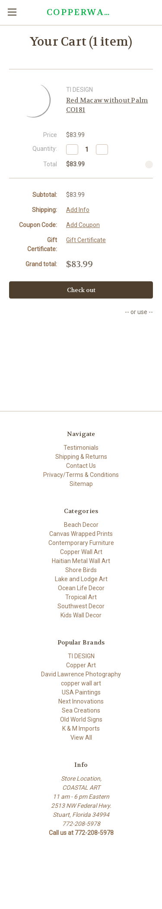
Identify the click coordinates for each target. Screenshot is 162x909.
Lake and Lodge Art (81, 579)
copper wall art (81, 683)
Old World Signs (81, 719)
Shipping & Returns (81, 456)
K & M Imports (81, 728)
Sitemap (81, 483)
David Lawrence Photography (81, 674)
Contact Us (81, 465)
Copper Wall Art (81, 551)
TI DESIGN (81, 656)
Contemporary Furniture (81, 542)
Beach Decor (81, 524)
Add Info (77, 209)
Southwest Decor (81, 606)
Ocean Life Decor (81, 588)
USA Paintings (81, 692)
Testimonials (81, 447)
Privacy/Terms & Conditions (81, 474)
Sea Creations (81, 710)
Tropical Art (81, 597)
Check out (81, 290)
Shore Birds (81, 570)
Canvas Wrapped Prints (81, 533)
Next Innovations (81, 701)
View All (81, 737)
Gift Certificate (86, 240)
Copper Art (81, 665)
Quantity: (44, 148)
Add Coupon (83, 224)
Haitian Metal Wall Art (81, 560)
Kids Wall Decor (81, 615)
